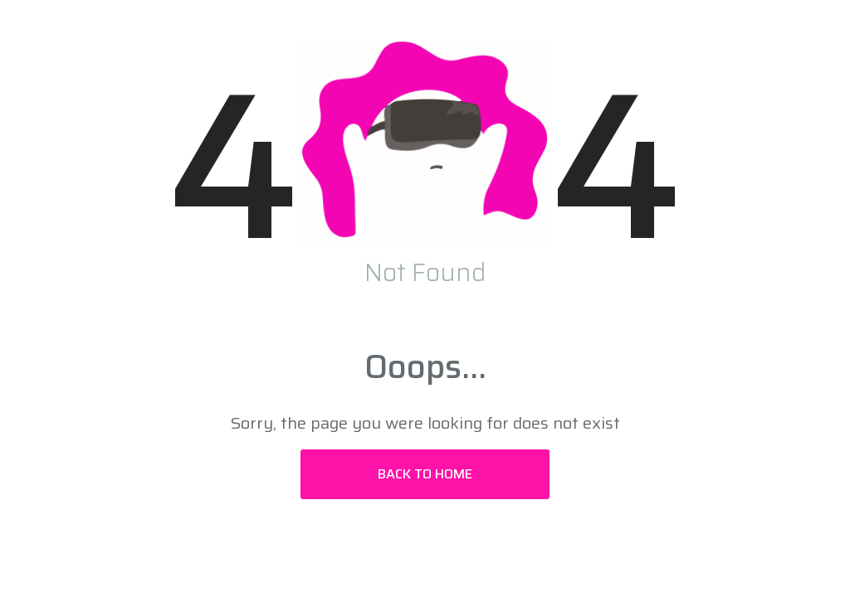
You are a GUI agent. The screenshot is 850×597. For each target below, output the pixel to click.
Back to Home (425, 474)
